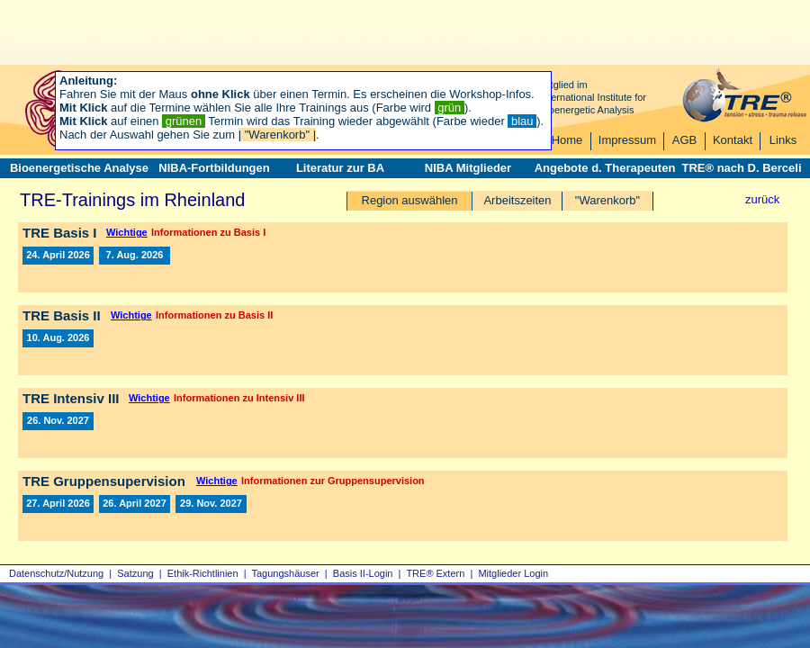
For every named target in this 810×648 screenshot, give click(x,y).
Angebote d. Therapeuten (605, 168)
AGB (684, 140)
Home (567, 140)
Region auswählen (410, 200)
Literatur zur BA (340, 168)
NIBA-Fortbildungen (213, 168)
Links (783, 140)
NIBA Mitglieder (468, 168)
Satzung (135, 573)
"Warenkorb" (607, 200)
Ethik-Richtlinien (202, 573)
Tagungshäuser (286, 573)
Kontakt (732, 140)
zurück (762, 199)
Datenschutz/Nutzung (56, 573)
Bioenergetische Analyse (79, 168)
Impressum (627, 140)
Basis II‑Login (363, 573)
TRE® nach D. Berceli (741, 168)
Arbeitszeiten (517, 200)
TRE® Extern (435, 573)
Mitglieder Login (513, 573)
